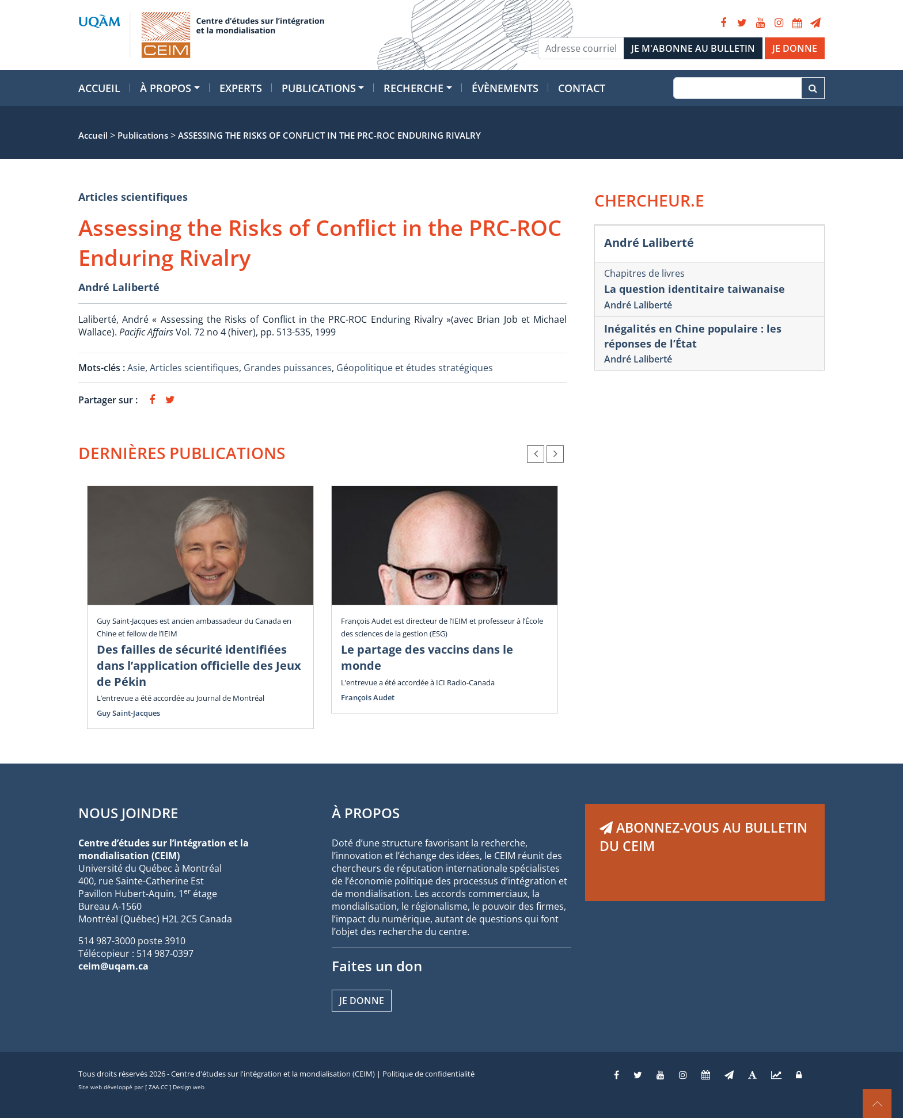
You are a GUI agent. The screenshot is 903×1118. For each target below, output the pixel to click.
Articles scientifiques (133, 197)
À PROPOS (366, 812)
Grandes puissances (288, 367)
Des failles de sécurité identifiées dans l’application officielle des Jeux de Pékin (199, 665)
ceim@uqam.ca (113, 966)
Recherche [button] (413, 88)
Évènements (505, 88)
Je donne (361, 1000)
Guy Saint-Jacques (128, 713)
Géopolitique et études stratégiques (414, 367)
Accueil (99, 88)
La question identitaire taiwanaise (694, 289)
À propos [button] (165, 88)
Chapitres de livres (644, 273)
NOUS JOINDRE (128, 812)
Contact (581, 88)
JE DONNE (794, 48)
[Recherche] (737, 88)
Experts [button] (240, 88)
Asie (136, 367)
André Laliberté (119, 287)
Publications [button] (319, 88)
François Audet (367, 697)
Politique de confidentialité (428, 1074)
